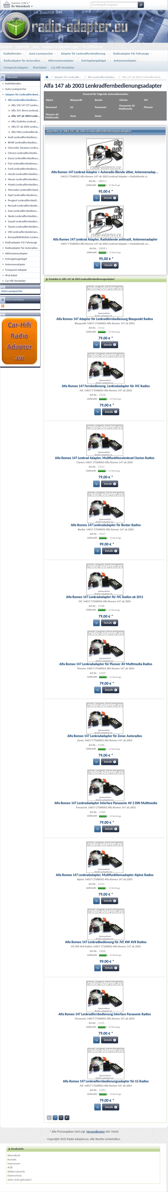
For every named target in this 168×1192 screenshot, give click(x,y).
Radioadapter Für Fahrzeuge (131, 54)
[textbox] (114, 5)
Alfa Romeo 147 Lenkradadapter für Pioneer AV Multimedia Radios (105, 664)
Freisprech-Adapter (16, 67)
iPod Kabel (40, 67)
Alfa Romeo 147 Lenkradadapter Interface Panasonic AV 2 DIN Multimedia (105, 803)
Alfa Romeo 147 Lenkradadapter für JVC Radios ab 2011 (104, 597)
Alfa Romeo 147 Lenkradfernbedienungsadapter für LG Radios (106, 1081)
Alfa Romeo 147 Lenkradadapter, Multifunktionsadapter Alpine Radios (104, 875)
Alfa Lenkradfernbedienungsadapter (104, 77)
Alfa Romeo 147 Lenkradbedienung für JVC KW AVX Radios (106, 942)
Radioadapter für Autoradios (22, 61)
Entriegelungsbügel (94, 61)
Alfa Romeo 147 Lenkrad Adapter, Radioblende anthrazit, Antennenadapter (105, 239)
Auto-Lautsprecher (41, 54)
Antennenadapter (125, 61)
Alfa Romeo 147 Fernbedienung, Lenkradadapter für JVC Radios (106, 386)
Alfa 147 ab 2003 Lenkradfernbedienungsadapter (144, 77)
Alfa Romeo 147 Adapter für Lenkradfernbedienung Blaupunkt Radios (104, 319)
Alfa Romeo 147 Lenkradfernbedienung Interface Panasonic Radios (104, 1014)
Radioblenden (12, 54)
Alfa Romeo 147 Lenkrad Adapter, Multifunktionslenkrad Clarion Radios (104, 458)
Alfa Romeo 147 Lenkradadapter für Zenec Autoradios (104, 736)
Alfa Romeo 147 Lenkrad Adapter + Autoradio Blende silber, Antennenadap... (104, 172)
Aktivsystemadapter (61, 61)
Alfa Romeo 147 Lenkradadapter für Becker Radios (106, 525)
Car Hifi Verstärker (62, 67)
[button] (141, 5)
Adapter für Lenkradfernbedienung (83, 54)
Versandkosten (95, 1131)
